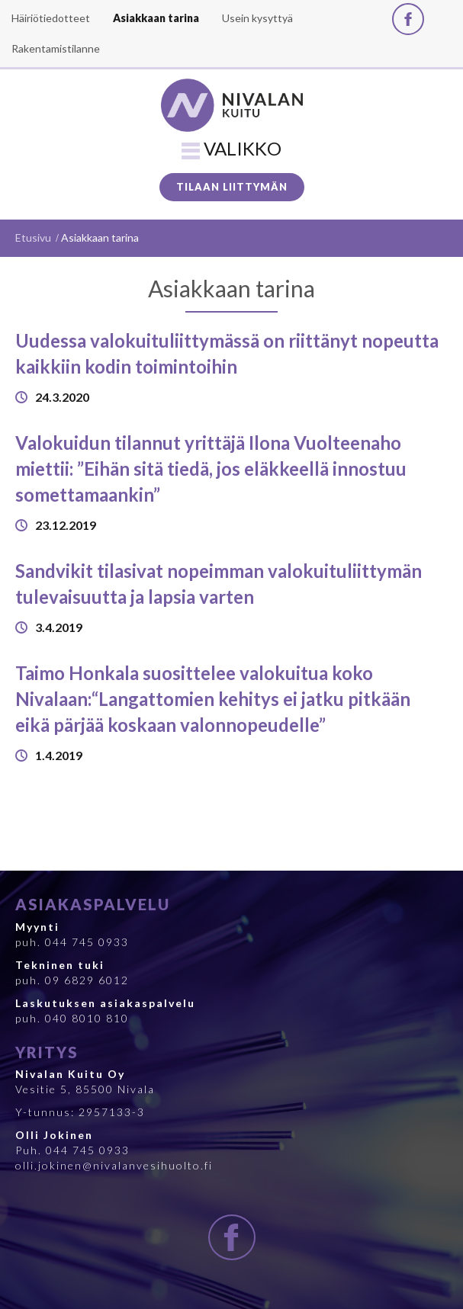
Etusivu (33, 237)
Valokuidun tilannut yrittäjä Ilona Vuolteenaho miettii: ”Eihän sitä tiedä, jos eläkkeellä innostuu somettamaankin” (211, 469)
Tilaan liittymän (232, 187)
